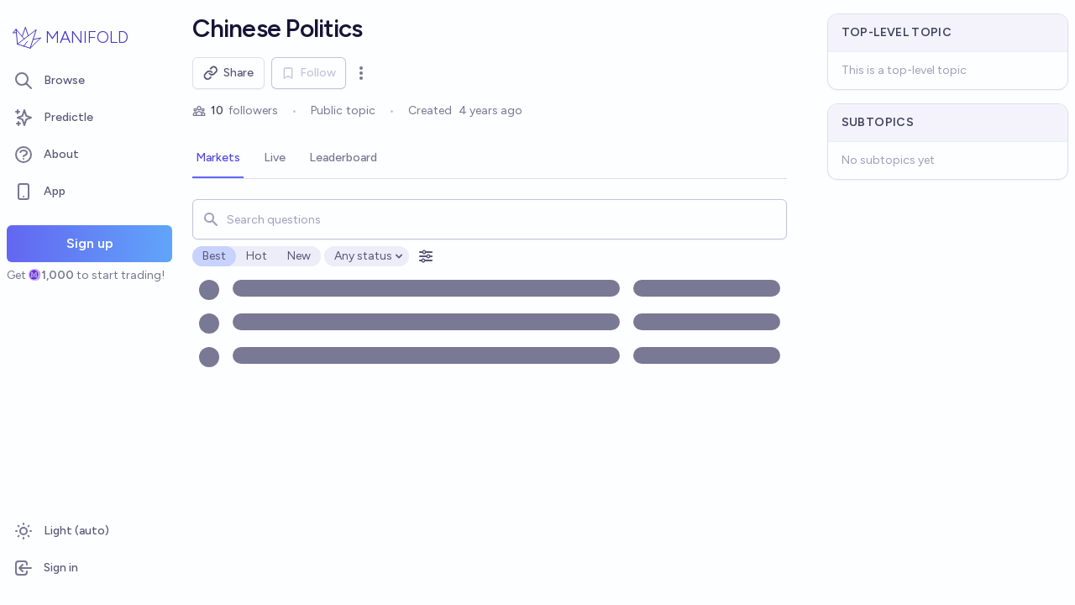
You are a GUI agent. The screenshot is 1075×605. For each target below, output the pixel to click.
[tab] (218, 158)
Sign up (89, 243)
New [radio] (299, 256)
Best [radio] (214, 256)
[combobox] (489, 219)
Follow (308, 73)
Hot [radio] (256, 256)
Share (228, 73)
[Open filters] (425, 256)
